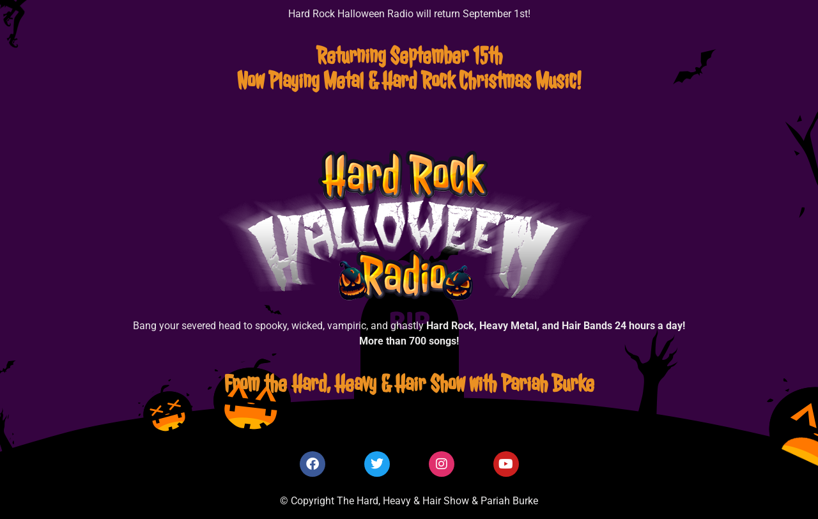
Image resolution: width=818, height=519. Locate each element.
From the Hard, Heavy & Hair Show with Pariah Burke (409, 383)
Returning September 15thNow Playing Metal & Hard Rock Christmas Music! (409, 68)
